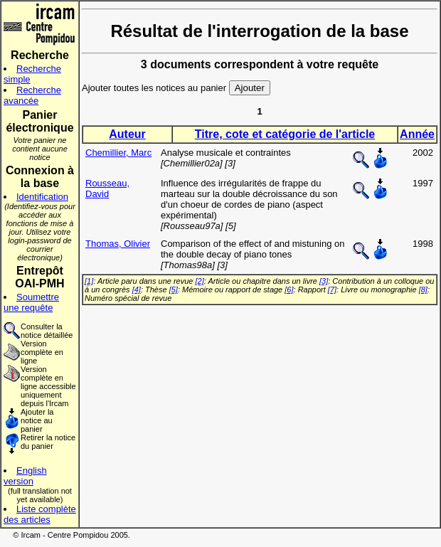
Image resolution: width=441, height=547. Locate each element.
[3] (323, 281)
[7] (332, 289)
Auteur (127, 134)
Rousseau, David (107, 188)
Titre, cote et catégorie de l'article (285, 134)
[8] (423, 289)
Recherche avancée (32, 95)
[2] (200, 281)
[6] (289, 289)
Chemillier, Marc (118, 152)
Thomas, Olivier (117, 243)
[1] (89, 281)
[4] (136, 289)
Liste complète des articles (40, 514)
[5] (173, 289)
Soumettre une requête (31, 302)
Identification (42, 196)
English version (25, 476)
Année (417, 134)
